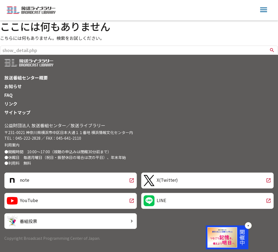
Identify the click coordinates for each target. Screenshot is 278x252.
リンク (10, 103)
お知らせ (13, 86)
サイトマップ (17, 112)
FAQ (8, 95)
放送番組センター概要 (26, 77)
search (272, 50)
